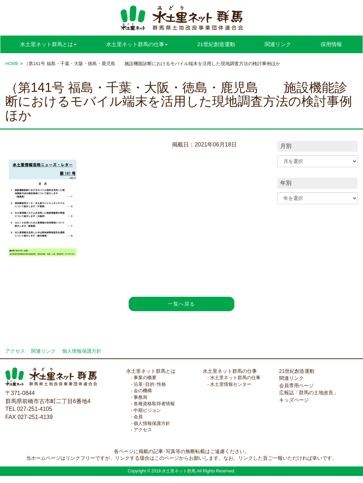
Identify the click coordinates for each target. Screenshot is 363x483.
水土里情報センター (230, 384)
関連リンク (278, 44)
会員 (138, 416)
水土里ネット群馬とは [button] (48, 44)
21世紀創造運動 (216, 44)
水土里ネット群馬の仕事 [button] (137, 44)
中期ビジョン (147, 410)
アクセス (15, 351)
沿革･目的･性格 (150, 384)
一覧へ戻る (181, 304)
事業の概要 (145, 377)
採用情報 (331, 44)
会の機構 (143, 390)
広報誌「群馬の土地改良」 (308, 392)
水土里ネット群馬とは (151, 371)
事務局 (140, 397)
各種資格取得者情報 (154, 403)
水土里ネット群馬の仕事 (230, 371)
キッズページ (294, 400)
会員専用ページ (296, 385)
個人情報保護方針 (81, 351)
